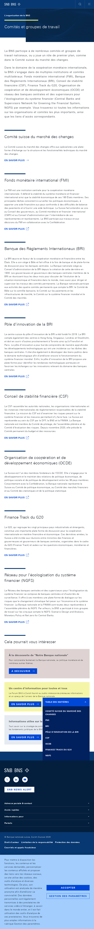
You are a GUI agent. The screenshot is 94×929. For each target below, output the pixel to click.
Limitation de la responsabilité (37, 842)
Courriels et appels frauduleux (20, 847)
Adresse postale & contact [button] (47, 803)
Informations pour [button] (47, 816)
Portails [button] (47, 823)
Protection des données (67, 842)
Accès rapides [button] (47, 809)
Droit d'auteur (11, 842)
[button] (80, 4)
